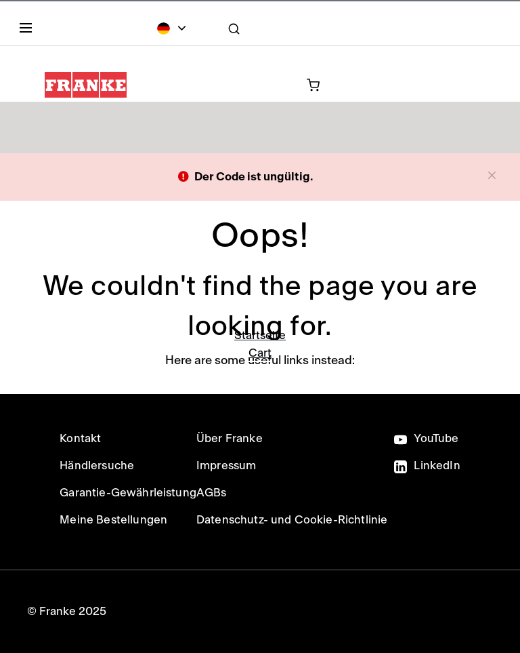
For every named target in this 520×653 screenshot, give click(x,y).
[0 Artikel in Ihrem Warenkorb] (257, 84)
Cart (260, 353)
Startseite (260, 335)
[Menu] (28, 30)
